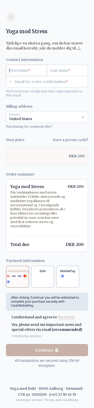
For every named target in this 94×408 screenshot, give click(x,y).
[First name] (26, 70)
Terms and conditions (61, 400)
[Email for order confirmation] (51, 81)
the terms (66, 317)
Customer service (29, 400)
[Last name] (67, 70)
